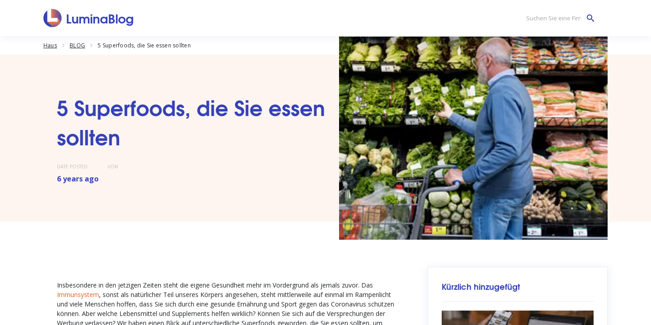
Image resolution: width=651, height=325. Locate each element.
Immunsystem (78, 294)
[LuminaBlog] (88, 18)
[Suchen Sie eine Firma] (558, 18)
